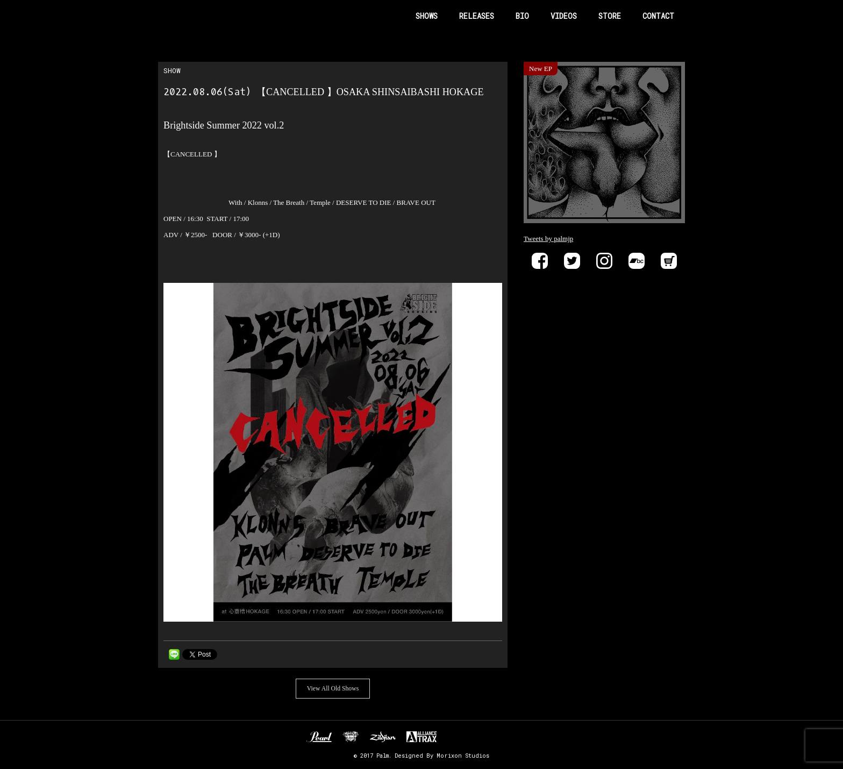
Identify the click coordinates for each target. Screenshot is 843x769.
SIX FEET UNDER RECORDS (516, 736)
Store (669, 261)
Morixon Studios (463, 755)
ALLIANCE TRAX (421, 736)
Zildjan (383, 736)
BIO (522, 16)
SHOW (172, 70)
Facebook (540, 261)
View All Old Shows (333, 688)
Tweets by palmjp (548, 238)
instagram (604, 261)
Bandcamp (636, 261)
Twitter (572, 261)
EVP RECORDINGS (479, 736)
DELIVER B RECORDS (455, 736)
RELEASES (476, 16)
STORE (609, 16)
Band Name (204, 16)
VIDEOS (564, 16)
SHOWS (427, 16)
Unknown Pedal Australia (350, 736)
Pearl (319, 736)
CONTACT (658, 16)
